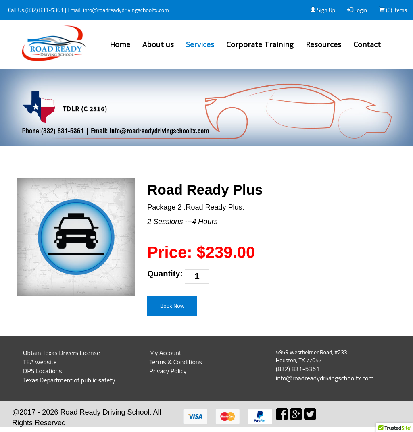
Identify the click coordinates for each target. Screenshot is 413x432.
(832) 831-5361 (44, 10)
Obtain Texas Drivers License (61, 352)
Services (200, 44)
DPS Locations (42, 371)
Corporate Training (260, 44)
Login (357, 10)
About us (158, 44)
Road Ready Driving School (104, 412)
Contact (367, 44)
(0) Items (393, 10)
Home (120, 44)
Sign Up (322, 10)
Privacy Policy (167, 371)
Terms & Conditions (175, 362)
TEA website (40, 362)
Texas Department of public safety (69, 380)
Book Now (172, 305)
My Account (165, 352)
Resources (323, 44)
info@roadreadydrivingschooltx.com (125, 10)
